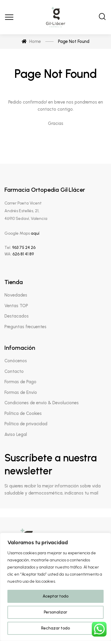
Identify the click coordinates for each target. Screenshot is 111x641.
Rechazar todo (55, 628)
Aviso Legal (15, 434)
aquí (35, 233)
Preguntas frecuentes (25, 326)
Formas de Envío (20, 392)
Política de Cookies (23, 413)
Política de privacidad (25, 423)
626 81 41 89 (23, 254)
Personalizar (55, 612)
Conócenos (15, 360)
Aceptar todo (55, 596)
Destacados (16, 316)
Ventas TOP (16, 305)
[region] (55, 587)
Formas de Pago (20, 381)
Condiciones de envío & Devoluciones (41, 402)
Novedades (15, 295)
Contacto (14, 371)
